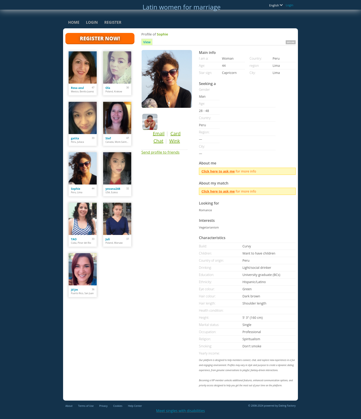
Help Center (135, 405)
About (69, 405)
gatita (75, 138)
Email (159, 133)
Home (73, 22)
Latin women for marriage (182, 7)
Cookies (117, 405)
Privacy (103, 405)
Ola (107, 88)
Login (289, 5)
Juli (107, 239)
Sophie (75, 189)
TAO (74, 239)
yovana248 (112, 189)
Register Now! (100, 38)
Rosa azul (77, 88)
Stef (108, 138)
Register (112, 22)
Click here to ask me (218, 171)
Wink (174, 141)
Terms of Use (86, 405)
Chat (158, 141)
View (147, 42)
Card (175, 133)
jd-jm (74, 290)
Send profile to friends (160, 152)
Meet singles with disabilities (180, 410)
